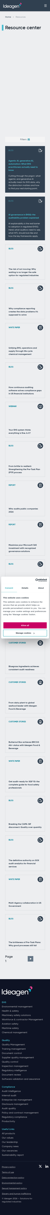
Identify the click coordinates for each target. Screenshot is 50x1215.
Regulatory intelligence (14, 1070)
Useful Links (8, 1129)
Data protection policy (13, 1177)
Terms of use (8, 1172)
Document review (11, 1074)
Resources (21, 17)
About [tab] (41, 588)
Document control (12, 1053)
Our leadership (10, 1142)
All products (8, 1133)
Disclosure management (15, 1104)
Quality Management (13, 1044)
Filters (25, 139)
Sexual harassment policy (14, 1188)
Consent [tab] (9, 588)
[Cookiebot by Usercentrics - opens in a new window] (35, 580)
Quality (6, 1040)
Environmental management (17, 1006)
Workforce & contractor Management (22, 1019)
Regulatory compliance (14, 1117)
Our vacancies (10, 1150)
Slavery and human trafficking (16, 1193)
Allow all (25, 625)
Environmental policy (12, 1183)
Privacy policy (8, 1167)
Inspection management (15, 1066)
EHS (4, 1002)
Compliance (8, 1087)
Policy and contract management (20, 1112)
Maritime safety (10, 1028)
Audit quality (9, 1108)
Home (9, 17)
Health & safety (10, 1011)
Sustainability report (13, 1155)
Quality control (10, 1061)
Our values (7, 1137)
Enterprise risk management (17, 1099)
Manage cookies (25, 633)
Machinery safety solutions (16, 1015)
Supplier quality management (18, 1057)
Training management (14, 1049)
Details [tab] (25, 588)
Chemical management (14, 1032)
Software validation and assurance (21, 1079)
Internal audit (9, 1095)
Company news (10, 1146)
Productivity (8, 1121)
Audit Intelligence (11, 1091)
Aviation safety (10, 1023)
